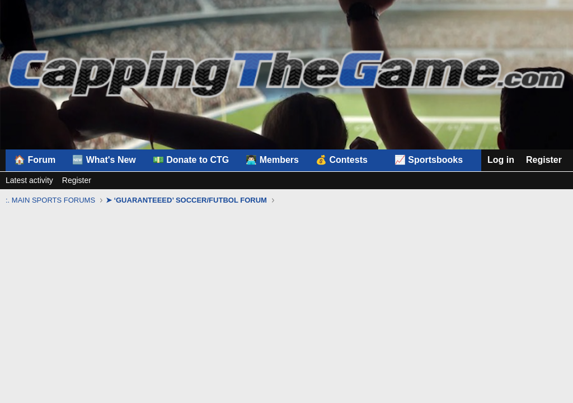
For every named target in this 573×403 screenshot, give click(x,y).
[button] (346, 160)
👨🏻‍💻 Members (272, 160)
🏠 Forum (34, 160)
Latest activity (29, 180)
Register (76, 180)
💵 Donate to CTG (191, 160)
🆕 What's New (104, 160)
